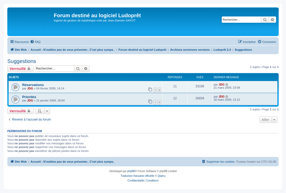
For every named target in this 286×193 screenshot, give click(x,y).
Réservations (33, 85)
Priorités (29, 97)
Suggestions (21, 61)
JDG (30, 88)
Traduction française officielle (137, 175)
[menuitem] (35, 42)
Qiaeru (161, 175)
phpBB (131, 171)
